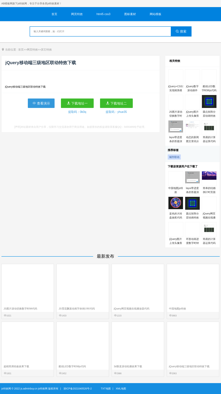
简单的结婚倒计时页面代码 (209, 192)
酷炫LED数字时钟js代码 (72, 366)
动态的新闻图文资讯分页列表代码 (192, 141)
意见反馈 (213, 383)
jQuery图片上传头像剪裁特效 (192, 115)
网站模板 (155, 14)
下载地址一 (77, 103)
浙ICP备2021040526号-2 (77, 388)
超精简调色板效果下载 (16, 366)
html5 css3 (103, 14)
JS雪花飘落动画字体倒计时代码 (77, 308)
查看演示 (41, 103)
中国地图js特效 (177, 308)
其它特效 (46, 49)
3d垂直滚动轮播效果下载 (128, 366)
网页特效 (77, 14)
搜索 (181, 31)
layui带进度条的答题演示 (175, 141)
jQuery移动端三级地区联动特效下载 (189, 366)
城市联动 (174, 157)
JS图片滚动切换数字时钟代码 (175, 115)
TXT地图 (106, 388)
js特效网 (6, 388)
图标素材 (130, 14)
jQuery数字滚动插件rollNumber (192, 90)
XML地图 (121, 388)
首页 (54, 14)
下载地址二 (116, 103)
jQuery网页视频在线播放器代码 (209, 217)
